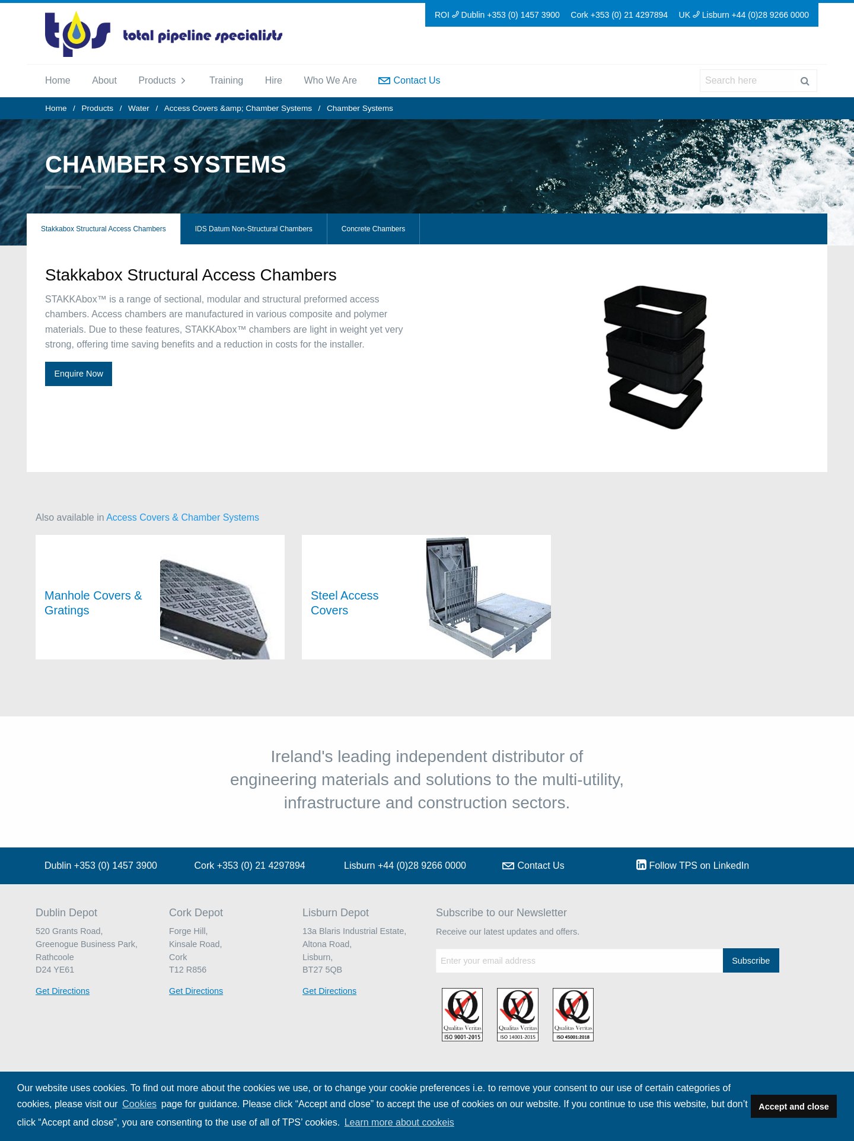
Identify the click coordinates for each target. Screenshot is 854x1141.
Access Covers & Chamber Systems (182, 517)
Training (226, 80)
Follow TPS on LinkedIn (693, 865)
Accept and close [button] (793, 1106)
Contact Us (409, 81)
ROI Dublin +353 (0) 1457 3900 (497, 15)
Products (157, 80)
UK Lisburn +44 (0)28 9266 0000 (744, 15)
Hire (273, 80)
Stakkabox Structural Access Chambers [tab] (103, 229)
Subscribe (751, 960)
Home (58, 80)
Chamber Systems (360, 108)
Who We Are (330, 80)
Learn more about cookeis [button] (399, 1122)
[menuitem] (58, 80)
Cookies (139, 1104)
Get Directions (63, 991)
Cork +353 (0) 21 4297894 (619, 15)
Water (138, 108)
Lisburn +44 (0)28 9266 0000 (405, 865)
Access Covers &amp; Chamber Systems (238, 108)
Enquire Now (78, 373)
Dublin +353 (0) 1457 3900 (100, 865)
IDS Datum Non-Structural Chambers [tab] (254, 229)
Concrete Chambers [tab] (373, 229)
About (104, 80)
